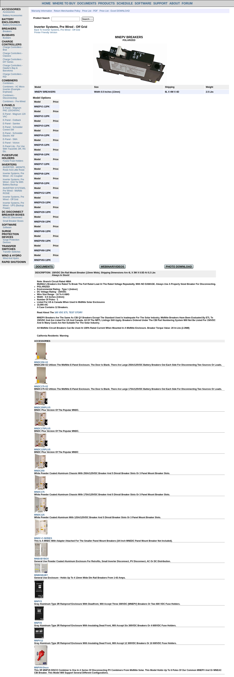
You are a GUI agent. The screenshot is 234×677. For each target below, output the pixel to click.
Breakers (7, 31)
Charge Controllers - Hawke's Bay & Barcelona (13, 68)
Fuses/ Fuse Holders (13, 161)
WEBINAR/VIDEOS (112, 266)
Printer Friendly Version (45, 32)
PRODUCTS (106, 3)
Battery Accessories (12, 15)
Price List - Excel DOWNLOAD (114, 11)
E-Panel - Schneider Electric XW (13, 134)
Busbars (7, 38)
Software (7, 227)
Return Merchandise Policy (67, 11)
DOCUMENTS (86, 3)
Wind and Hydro (11, 258)
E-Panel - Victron (11, 142)
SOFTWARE (143, 3)
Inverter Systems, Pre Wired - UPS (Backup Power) (13, 205)
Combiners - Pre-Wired (14, 101)
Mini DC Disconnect (12, 217)
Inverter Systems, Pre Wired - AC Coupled (13, 174)
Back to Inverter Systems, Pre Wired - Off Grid (57, 30)
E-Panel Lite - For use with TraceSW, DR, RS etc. (14, 149)
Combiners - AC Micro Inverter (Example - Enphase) (13, 89)
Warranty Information (41, 11)
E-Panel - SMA (10, 139)
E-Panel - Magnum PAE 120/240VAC (12, 109)
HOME (46, 3)
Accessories (9, 12)
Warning (64, 335)
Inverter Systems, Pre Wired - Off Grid (13, 198)
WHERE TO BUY (64, 3)
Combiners (8, 83)
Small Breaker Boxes (13, 221)
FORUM (187, 3)
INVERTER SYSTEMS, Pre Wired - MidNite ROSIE (14, 191)
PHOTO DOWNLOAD (179, 266)
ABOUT (174, 3)
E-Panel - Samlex (11, 123)
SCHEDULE (125, 3)
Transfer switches (11, 252)
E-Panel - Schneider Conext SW (13, 128)
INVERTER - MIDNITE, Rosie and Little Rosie (14, 168)
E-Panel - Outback (12, 120)
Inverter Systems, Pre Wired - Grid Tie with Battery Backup (13, 182)
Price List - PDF (90, 11)
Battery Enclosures (12, 25)
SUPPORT (160, 3)
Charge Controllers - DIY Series (13, 60)
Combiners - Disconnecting (10, 96)
